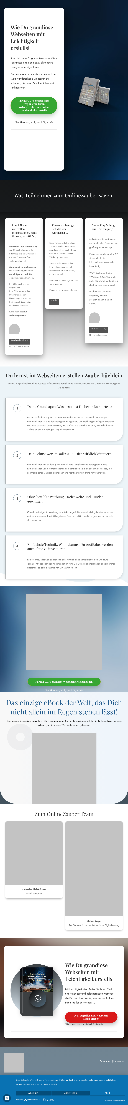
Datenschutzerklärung (119, 1100)
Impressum (118, 1061)
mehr (109, 1094)
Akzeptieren (70, 1094)
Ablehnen (32, 1094)
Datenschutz (105, 1061)
